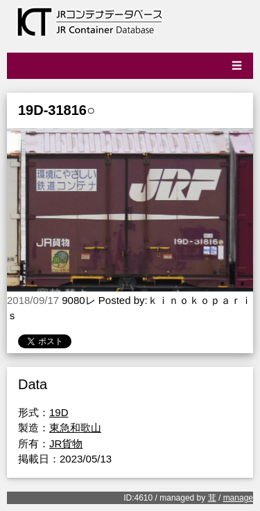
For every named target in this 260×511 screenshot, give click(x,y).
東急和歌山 (75, 427)
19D (59, 412)
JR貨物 (66, 443)
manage (238, 498)
